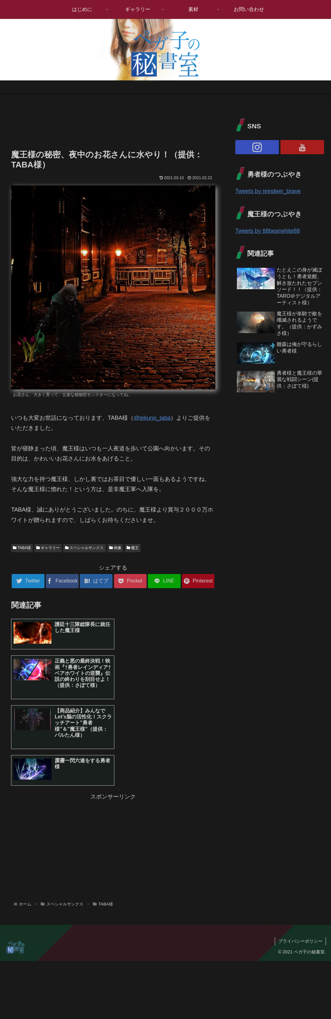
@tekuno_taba (152, 418)
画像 (115, 548)
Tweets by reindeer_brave (268, 191)
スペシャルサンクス (84, 548)
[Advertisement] (113, 123)
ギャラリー (48, 548)
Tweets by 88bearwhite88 (267, 231)
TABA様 (22, 548)
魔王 (133, 548)
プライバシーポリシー (300, 873)
